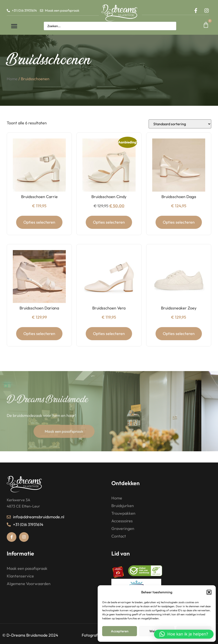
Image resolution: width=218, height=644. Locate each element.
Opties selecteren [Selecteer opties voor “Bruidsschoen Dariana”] (39, 341)
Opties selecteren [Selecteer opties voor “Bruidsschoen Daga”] (179, 229)
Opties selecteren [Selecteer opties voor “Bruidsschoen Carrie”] (39, 229)
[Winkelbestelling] (180, 131)
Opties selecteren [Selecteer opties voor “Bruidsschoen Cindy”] (109, 229)
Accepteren (119, 631)
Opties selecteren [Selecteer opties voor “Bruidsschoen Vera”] (109, 341)
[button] (209, 592)
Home (12, 87)
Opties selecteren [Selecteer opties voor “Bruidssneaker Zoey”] (179, 341)
